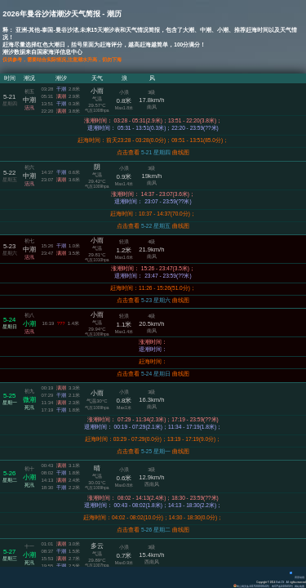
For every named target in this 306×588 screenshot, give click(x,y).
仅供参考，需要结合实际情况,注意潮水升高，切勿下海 (71, 59)
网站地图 (299, 586)
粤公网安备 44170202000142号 (251, 586)
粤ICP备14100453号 (282, 586)
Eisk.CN (279, 582)
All (287, 582)
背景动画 (297, 577)
